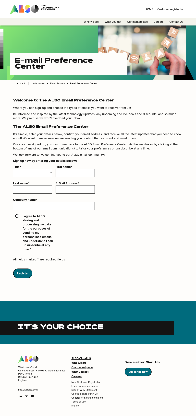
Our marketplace (137, 21)
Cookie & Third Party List (84, 393)
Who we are (91, 21)
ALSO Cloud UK (81, 358)
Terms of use (78, 401)
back (23, 83)
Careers (159, 21)
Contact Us (176, 21)
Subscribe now (138, 372)
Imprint (75, 405)
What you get (113, 21)
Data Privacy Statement (84, 390)
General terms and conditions (87, 397)
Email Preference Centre (84, 386)
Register (23, 273)
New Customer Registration (86, 382)
